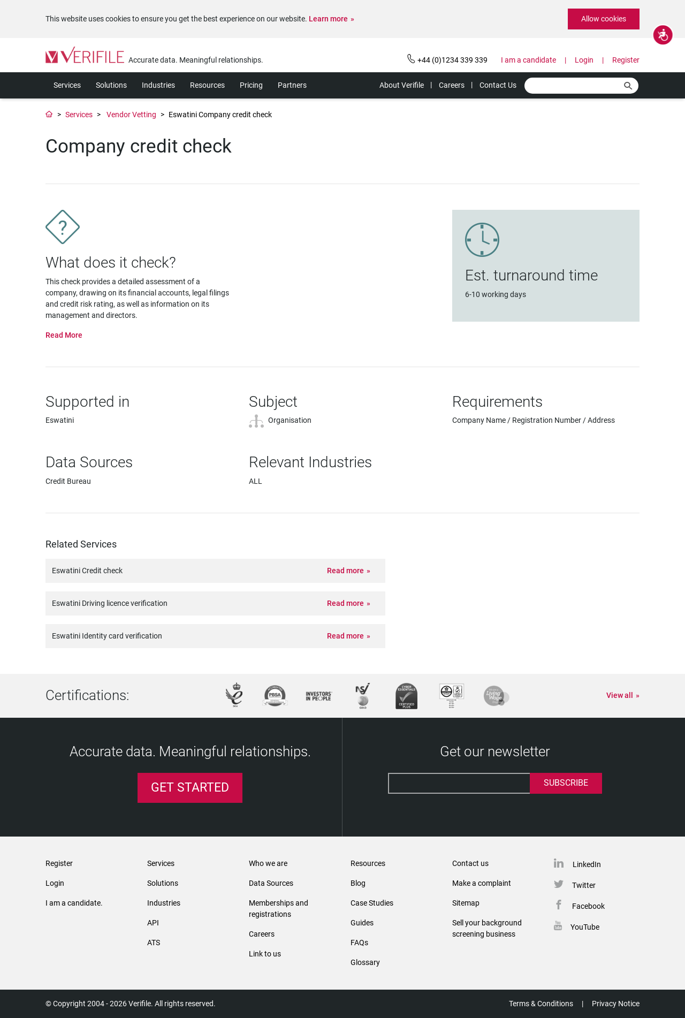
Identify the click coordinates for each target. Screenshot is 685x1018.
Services (67, 85)
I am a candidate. (74, 903)
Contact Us (498, 85)
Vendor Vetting (131, 114)
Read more (345, 570)
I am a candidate (528, 60)
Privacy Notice (616, 1003)
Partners (292, 85)
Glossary (365, 962)
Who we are (268, 863)
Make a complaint (481, 883)
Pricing (251, 85)
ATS (153, 942)
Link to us (265, 953)
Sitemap (466, 903)
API (153, 922)
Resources (207, 85)
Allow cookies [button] (603, 18)
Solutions (111, 85)
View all (619, 695)
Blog (358, 883)
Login (584, 60)
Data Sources (271, 883)
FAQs (359, 942)
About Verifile (401, 85)
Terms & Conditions (541, 1003)
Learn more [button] (328, 18)
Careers (452, 85)
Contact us (470, 863)
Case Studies (372, 903)
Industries (158, 85)
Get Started (190, 787)
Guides (362, 922)
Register (626, 60)
